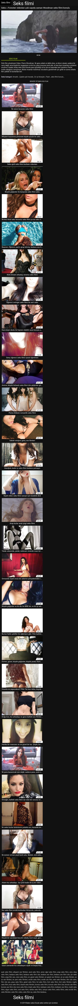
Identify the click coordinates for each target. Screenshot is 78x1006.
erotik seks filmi (34, 980)
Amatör (16, 77)
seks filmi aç (28, 992)
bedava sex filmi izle (62, 975)
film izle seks (71, 980)
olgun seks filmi (11, 990)
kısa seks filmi (14, 985)
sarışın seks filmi (49, 990)
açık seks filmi (6, 972)
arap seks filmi (62, 972)
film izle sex (5, 982)
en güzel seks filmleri (36, 977)
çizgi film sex (10, 977)
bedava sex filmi (47, 975)
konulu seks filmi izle (56, 985)
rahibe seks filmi (35, 990)
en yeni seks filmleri (20, 980)
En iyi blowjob (39, 77)
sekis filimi (60, 990)
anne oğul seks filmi (48, 972)
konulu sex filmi (70, 985)
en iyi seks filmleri (67, 977)
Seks (3, 8)
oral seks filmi (23, 990)
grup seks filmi (17, 982)
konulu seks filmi (41, 985)
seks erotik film (70, 990)
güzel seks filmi (30, 982)
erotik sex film (46, 980)
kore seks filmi (22, 987)
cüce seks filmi (21, 977)
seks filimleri (6, 992)
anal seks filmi (34, 972)
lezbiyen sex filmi (61, 987)
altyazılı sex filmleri (20, 972)
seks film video (16, 992)
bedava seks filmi (16, 975)
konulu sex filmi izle (8, 987)
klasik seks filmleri (27, 985)
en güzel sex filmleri (52, 977)
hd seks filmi (41, 982)
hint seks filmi (52, 982)
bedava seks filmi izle (32, 975)
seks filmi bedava (39, 992)
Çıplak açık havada (26, 77)
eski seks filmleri (59, 980)
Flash (48, 77)
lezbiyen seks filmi (47, 987)
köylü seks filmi (34, 987)
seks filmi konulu (57, 77)
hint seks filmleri (65, 982)
